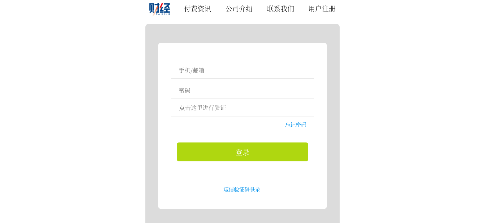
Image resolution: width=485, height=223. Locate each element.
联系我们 (280, 8)
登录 (242, 152)
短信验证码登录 (241, 189)
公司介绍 (239, 8)
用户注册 (322, 8)
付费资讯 (197, 8)
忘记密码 (295, 124)
